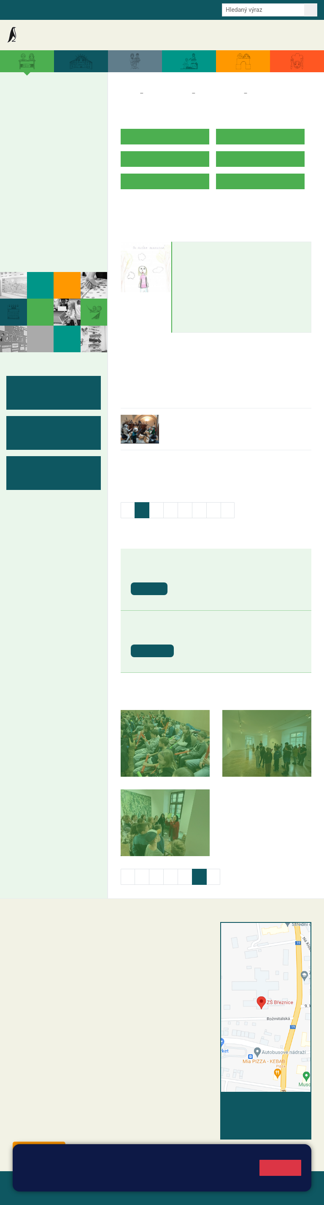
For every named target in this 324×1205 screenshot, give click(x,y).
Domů (128, 93)
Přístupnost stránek (71, 1193)
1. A (21, 103)
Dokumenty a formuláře (220, 35)
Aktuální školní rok (165, 35)
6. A (21, 168)
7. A (37, 168)
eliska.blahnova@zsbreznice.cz (225, 266)
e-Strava (89, 9)
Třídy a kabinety (167, 93)
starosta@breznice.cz (58, 1130)
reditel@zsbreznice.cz (164, 944)
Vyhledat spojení (282, 1103)
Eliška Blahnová (207, 250)
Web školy (296, 1183)
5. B (86, 119)
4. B (69, 119)
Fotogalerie (35, 250)
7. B (37, 184)
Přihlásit (25, 1193)
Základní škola (40, 35)
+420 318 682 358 (151, 935)
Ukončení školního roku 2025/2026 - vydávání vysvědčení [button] (233, 576)
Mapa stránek (170, 1183)
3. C (53, 136)
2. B (37, 119)
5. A (85, 103)
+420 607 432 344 (180, 978)
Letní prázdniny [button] (207, 634)
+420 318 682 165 (182, 969)
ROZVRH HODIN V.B (150, 208)
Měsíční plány (40, 207)
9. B (69, 184)
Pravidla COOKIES (132, 1193)
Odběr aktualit (148, 9)
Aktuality (95, 35)
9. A (69, 168)
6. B (21, 184)
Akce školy (125, 35)
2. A (37, 103)
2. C (37, 136)
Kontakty (302, 35)
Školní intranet (53, 9)
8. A (53, 168)
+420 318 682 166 (178, 987)
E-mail (115, 9)
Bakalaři (17, 9)
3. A (53, 103)
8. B (53, 184)
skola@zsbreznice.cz (163, 996)
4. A (69, 103)
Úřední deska (269, 35)
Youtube (184, 9)
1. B (21, 119)
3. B (53, 119)
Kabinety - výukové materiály (50, 229)
